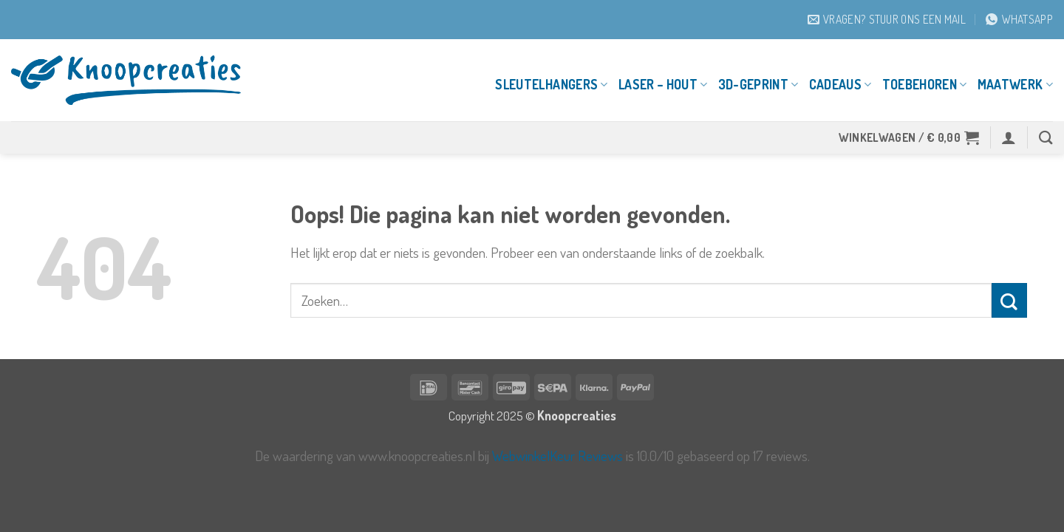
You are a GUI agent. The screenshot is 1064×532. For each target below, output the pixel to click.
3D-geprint (758, 84)
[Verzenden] (1009, 300)
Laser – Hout (663, 84)
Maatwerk (1015, 84)
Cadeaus (840, 84)
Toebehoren (924, 84)
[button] (909, 137)
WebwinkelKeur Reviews (557, 455)
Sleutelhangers (551, 84)
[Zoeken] (1046, 137)
